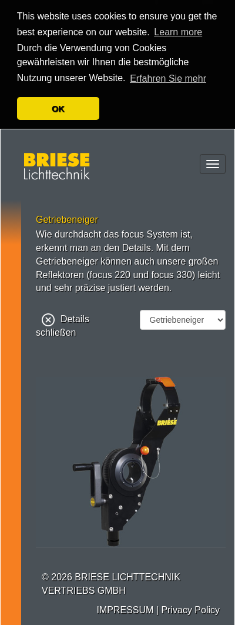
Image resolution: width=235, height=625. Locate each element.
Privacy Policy (190, 609)
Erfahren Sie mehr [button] (168, 78)
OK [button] (58, 108)
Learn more (178, 32)
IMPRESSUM (124, 609)
